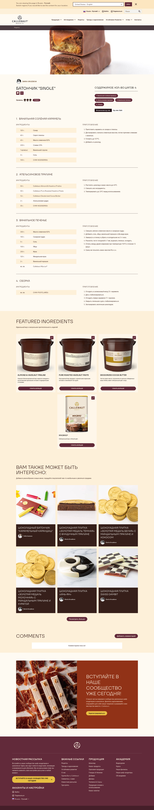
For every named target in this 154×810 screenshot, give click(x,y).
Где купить (65, 785)
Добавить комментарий (126, 636)
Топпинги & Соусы (95, 782)
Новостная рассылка (69, 782)
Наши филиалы (121, 769)
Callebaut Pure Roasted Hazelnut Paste (48, 191)
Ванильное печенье (124, 100)
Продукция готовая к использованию (96, 786)
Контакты (137, 20)
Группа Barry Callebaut (70, 776)
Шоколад (92, 763)
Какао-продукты (95, 766)
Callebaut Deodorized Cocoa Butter (46, 196)
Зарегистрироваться (97, 713)
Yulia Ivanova (27, 536)
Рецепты (81, 20)
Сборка (100, 104)
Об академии (121, 776)
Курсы (118, 766)
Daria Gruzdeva (29, 81)
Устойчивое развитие (69, 769)
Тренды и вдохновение (95, 20)
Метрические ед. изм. (103, 110)
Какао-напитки (94, 791)
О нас (63, 773)
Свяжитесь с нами (68, 779)
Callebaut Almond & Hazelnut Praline (47, 186)
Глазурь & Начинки (95, 773)
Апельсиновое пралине (105, 100)
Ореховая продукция (96, 769)
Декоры (91, 779)
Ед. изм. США (117, 110)
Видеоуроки (120, 763)
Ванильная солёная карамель (107, 95)
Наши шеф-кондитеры (124, 773)
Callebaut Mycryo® (40, 266)
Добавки (92, 776)
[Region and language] (98, 4)
